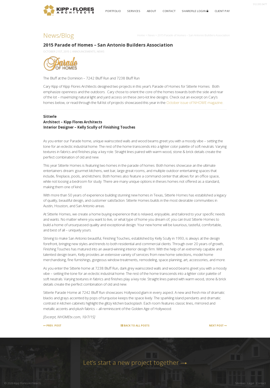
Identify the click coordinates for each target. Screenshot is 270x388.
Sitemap (240, 383)
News (151, 35)
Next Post (218, 325)
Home (141, 35)
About (151, 11)
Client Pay (222, 11)
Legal (250, 383)
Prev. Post (52, 325)
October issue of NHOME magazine (194, 102)
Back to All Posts (135, 325)
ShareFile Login (195, 11)
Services (133, 11)
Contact (169, 11)
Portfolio (113, 11)
